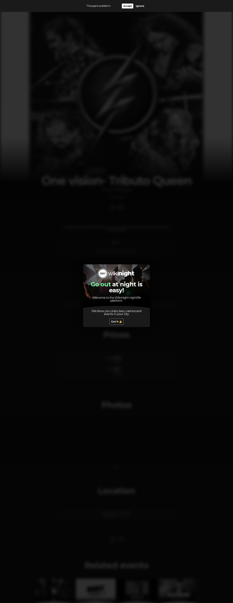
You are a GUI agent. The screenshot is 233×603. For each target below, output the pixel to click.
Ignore (140, 6)
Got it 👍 (116, 321)
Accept (127, 6)
